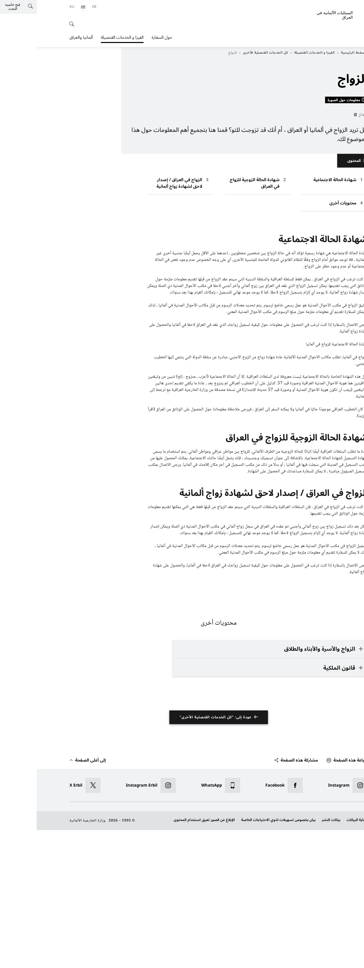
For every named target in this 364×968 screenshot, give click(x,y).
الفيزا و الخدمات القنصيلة (85, 37)
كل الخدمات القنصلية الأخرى (227, 52)
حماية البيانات (320, 958)
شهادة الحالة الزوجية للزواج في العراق (218, 321)
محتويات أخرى (306, 341)
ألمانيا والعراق (44, 37)
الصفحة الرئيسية (316, 52)
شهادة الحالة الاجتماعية (298, 318)
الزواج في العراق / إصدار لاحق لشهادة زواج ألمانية (143, 321)
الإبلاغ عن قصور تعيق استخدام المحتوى (167, 958)
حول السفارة (125, 37)
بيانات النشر (294, 958)
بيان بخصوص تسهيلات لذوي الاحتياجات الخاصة (241, 958)
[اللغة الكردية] (35, 6)
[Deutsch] (57, 6)
